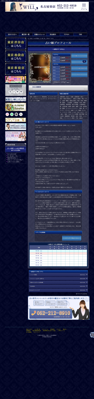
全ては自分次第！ (12, 154)
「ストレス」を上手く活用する (58, 279)
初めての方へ (29, 329)
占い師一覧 (37, 329)
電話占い (65, 329)
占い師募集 (29, 332)
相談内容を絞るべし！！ (14, 158)
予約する (79, 74)
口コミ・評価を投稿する (79, 68)
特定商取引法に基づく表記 (49, 330)
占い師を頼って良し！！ (14, 156)
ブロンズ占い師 (61, 82)
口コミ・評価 (81, 61)
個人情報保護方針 (37, 330)
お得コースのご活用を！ (14, 162)
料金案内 (52, 329)
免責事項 (28, 330)
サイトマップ (37, 332)
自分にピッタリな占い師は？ (15, 160)
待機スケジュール (79, 56)
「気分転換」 (58, 286)
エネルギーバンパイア (58, 290)
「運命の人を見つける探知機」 (58, 282)
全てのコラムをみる (81, 293)
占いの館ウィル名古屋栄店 (50, 335)
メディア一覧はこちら (72, 238)
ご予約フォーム (61, 330)
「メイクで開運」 (58, 275)
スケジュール (45, 329)
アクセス (59, 329)
